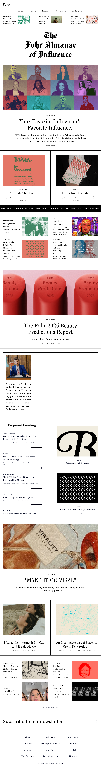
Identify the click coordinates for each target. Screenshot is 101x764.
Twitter (73, 743)
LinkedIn (73, 756)
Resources (47, 10)
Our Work (50, 749)
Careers (28, 743)
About (28, 737)
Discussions (61, 10)
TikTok (73, 749)
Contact (28, 749)
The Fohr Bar (27, 756)
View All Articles (50, 707)
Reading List (77, 10)
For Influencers (50, 756)
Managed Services (50, 743)
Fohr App (50, 737)
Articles (22, 10)
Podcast (34, 10)
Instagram (73, 737)
